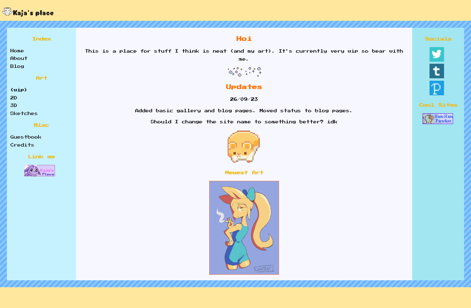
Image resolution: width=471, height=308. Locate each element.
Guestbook (25, 137)
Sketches (24, 113)
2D (13, 98)
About (19, 58)
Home (17, 51)
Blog (17, 66)
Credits (22, 145)
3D (13, 105)
